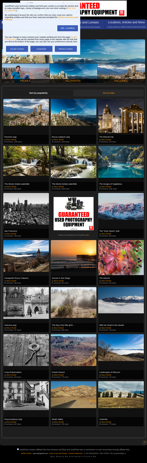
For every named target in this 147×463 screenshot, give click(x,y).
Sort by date (108, 93)
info (87, 235)
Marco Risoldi (11, 140)
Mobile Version (26, 453)
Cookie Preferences (76, 453)
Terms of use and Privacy (58, 453)
